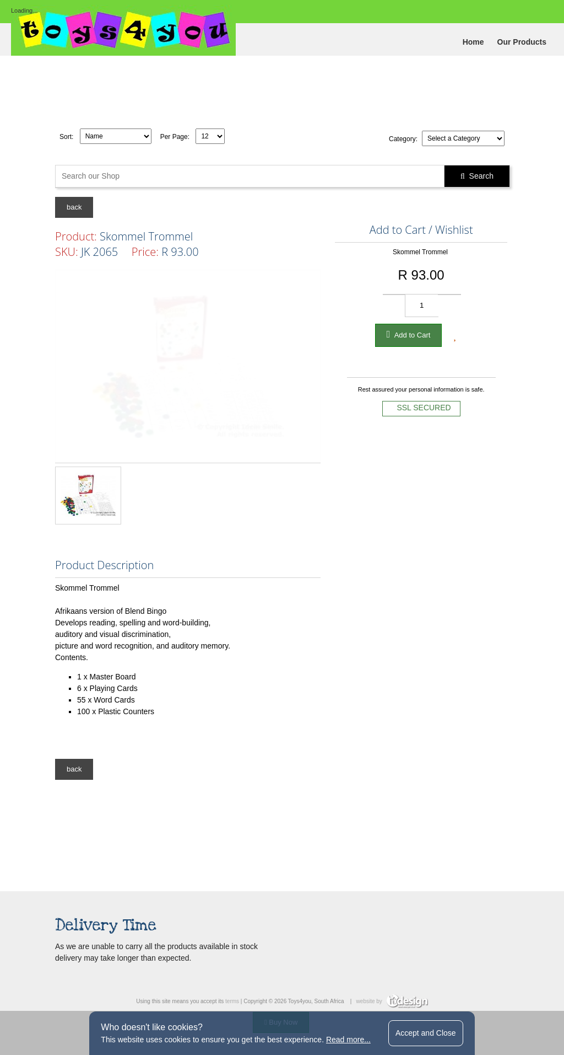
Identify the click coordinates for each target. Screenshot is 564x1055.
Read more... (348, 1039)
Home (473, 42)
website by (392, 1001)
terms (232, 1001)
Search (477, 176)
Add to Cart (409, 334)
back (74, 207)
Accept (425, 1033)
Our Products (521, 42)
